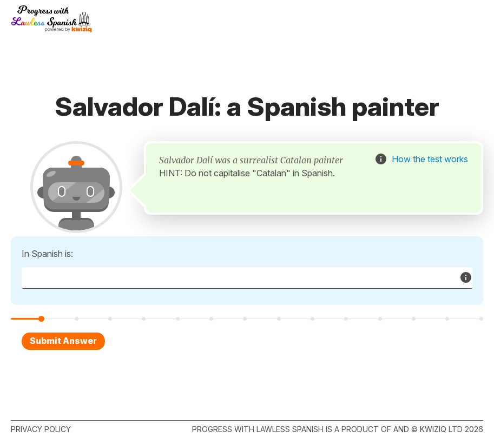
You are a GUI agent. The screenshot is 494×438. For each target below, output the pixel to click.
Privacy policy (41, 429)
